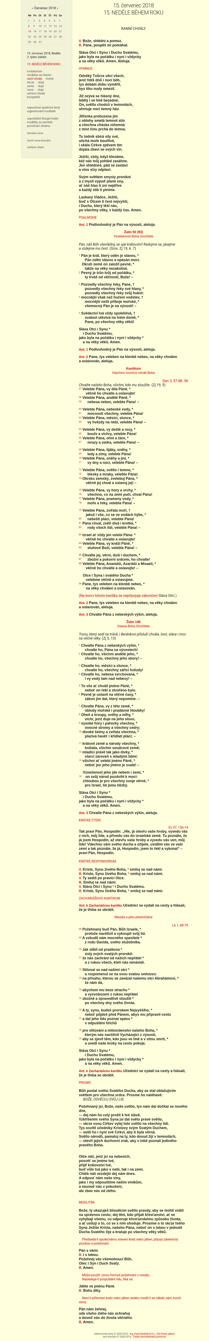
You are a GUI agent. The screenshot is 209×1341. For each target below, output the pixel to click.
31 (40, 42)
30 (35, 42)
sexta (30, 86)
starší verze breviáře (39, 140)
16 (35, 31)
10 (40, 26)
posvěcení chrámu (38, 126)
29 (29, 42)
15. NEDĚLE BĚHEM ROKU (43, 64)
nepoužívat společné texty (43, 107)
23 (35, 36)
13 (55, 26)
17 (40, 31)
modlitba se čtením (39, 75)
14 (60, 26)
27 (55, 36)
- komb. (49, 78)
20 (55, 31)
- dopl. (41, 82)
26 (50, 36)
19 (50, 31)
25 (45, 36)
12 (50, 26)
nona (30, 89)
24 (40, 36)
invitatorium (34, 71)
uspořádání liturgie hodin (42, 118)
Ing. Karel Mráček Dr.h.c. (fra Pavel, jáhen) (152, 1333)
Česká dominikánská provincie (149, 1336)
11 (45, 26)
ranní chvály (34, 78)
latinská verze (35, 133)
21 (60, 31)
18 (45, 31)
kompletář (33, 97)
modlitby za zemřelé (39, 122)
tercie (30, 82)
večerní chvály (36, 93)
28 (60, 36)
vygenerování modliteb (41, 111)
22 (29, 36)
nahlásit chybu (35, 147)
